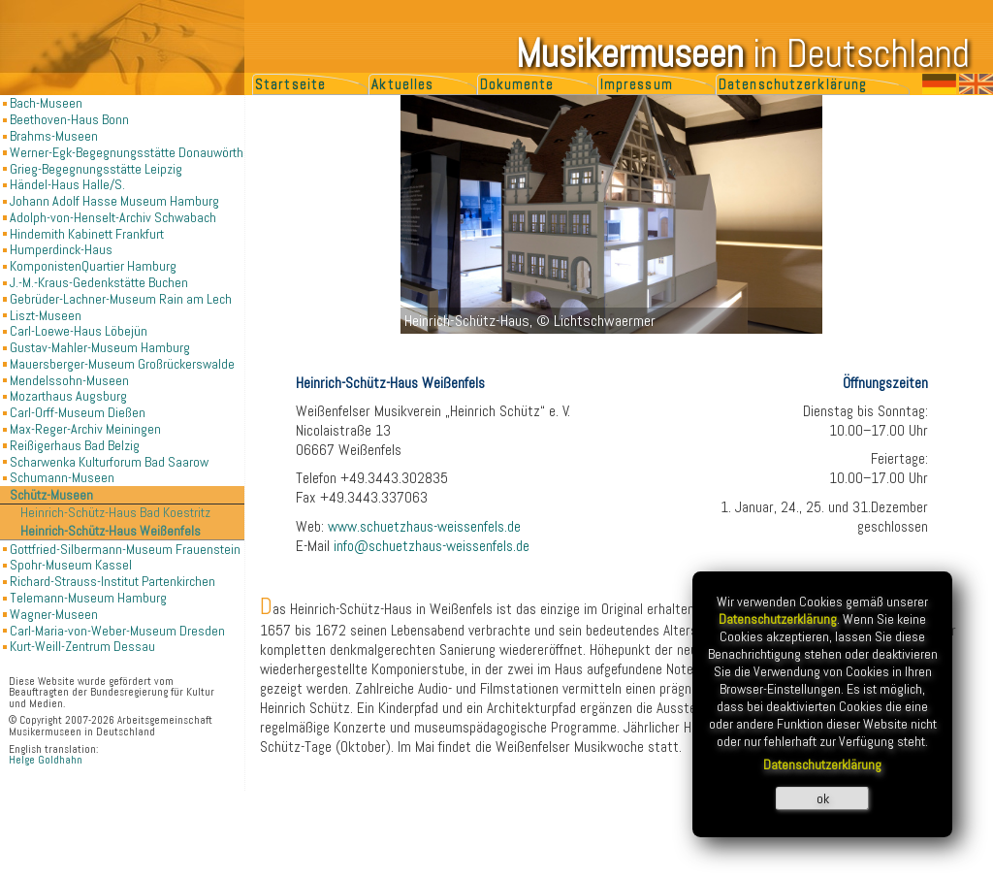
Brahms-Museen (54, 136)
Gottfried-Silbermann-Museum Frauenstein (125, 549)
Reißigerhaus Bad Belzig (75, 445)
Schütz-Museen (51, 495)
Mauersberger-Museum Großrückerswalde (122, 364)
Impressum (636, 84)
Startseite (290, 84)
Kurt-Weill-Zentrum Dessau (82, 646)
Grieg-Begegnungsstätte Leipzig (96, 169)
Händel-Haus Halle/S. (67, 184)
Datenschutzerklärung (793, 84)
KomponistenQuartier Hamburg (93, 266)
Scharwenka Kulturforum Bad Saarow (109, 462)
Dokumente (517, 84)
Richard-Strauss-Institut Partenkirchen (112, 581)
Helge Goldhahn (45, 760)
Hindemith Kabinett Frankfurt (87, 234)
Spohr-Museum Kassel (71, 564)
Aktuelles (402, 84)
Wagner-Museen (54, 614)
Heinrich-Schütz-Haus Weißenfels (110, 531)
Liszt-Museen (45, 315)
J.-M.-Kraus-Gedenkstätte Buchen (99, 282)
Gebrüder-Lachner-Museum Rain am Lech (121, 299)
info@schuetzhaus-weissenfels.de (431, 546)
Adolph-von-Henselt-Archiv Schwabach (113, 217)
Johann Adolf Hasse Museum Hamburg (114, 201)
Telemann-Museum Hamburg (88, 597)
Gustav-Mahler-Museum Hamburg (100, 347)
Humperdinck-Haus (61, 249)
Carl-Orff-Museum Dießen (77, 412)
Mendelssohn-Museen (69, 380)
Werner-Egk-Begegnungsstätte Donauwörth (126, 152)
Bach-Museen (46, 103)
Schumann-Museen (62, 477)
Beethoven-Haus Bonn (69, 119)
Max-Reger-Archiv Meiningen (85, 429)
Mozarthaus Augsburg (68, 396)
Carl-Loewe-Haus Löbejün (78, 331)
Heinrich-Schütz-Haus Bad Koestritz (115, 512)
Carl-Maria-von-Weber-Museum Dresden (117, 630)
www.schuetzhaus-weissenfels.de (424, 527)
